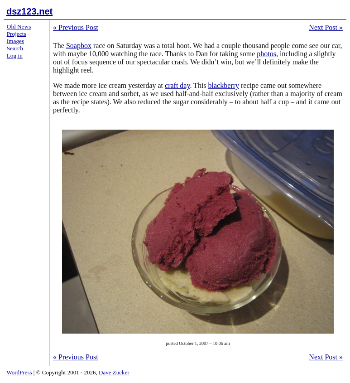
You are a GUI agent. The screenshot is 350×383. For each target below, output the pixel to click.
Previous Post (75, 27)
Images (15, 41)
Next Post (326, 27)
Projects (16, 33)
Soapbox (78, 45)
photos (266, 54)
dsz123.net (29, 11)
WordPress (19, 372)
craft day (177, 85)
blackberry (223, 85)
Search (15, 48)
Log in (15, 55)
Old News (19, 26)
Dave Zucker (114, 372)
